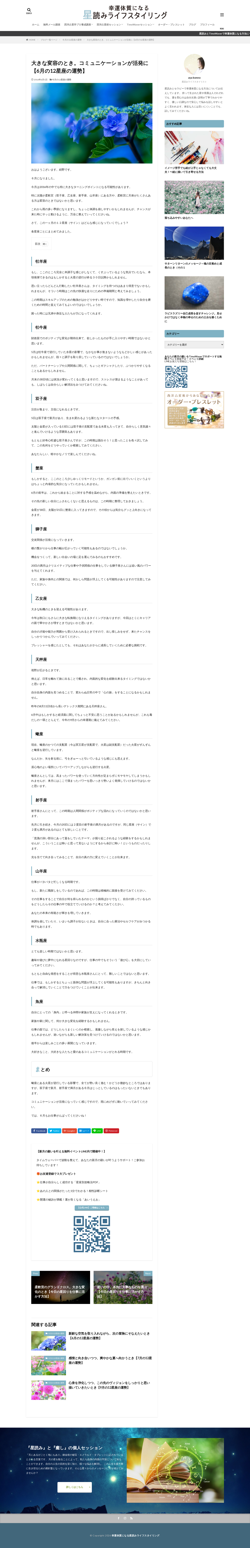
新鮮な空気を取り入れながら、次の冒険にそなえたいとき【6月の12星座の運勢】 (109, 1335)
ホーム (35, 24)
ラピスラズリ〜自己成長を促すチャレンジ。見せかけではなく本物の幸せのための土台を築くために (193, 317)
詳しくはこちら (74, 1486)
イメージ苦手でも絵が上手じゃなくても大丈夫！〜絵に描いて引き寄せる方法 (191, 169)
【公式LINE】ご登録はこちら (91, 1207)
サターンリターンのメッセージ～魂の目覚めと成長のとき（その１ (193, 265)
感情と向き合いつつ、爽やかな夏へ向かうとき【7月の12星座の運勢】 (110, 1360)
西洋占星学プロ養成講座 (77, 24)
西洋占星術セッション (109, 24)
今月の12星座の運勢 (72, 39)
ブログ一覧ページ (49, 39)
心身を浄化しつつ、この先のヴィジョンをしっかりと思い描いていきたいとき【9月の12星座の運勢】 (109, 1385)
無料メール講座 (51, 24)
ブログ (192, 24)
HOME (32, 39)
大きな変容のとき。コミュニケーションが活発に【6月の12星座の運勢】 (121, 39)
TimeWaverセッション (139, 24)
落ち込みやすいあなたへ (179, 217)
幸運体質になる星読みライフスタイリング (136, 1535)
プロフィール (207, 24)
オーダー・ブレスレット (171, 24)
